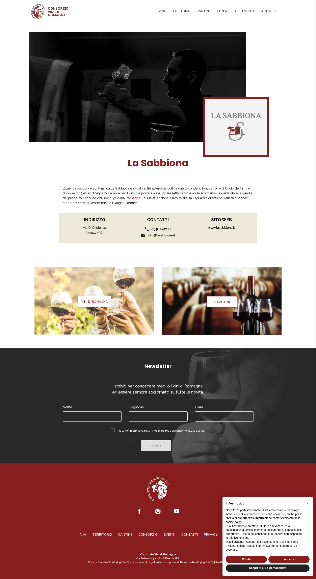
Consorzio (226, 11)
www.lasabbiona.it (221, 228)
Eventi (248, 11)
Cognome (136, 407)
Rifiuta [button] (246, 559)
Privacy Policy (160, 430)
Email (199, 407)
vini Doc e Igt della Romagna (118, 198)
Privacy (211, 535)
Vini (162, 11)
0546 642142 (161, 229)
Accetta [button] (289, 559)
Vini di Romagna (94, 301)
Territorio (180, 11)
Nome (67, 407)
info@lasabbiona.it (161, 235)
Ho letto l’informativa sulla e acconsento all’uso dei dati (161, 430)
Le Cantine (221, 302)
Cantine (203, 11)
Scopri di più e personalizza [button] (267, 568)
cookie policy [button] (234, 522)
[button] (307, 503)
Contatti (268, 11)
